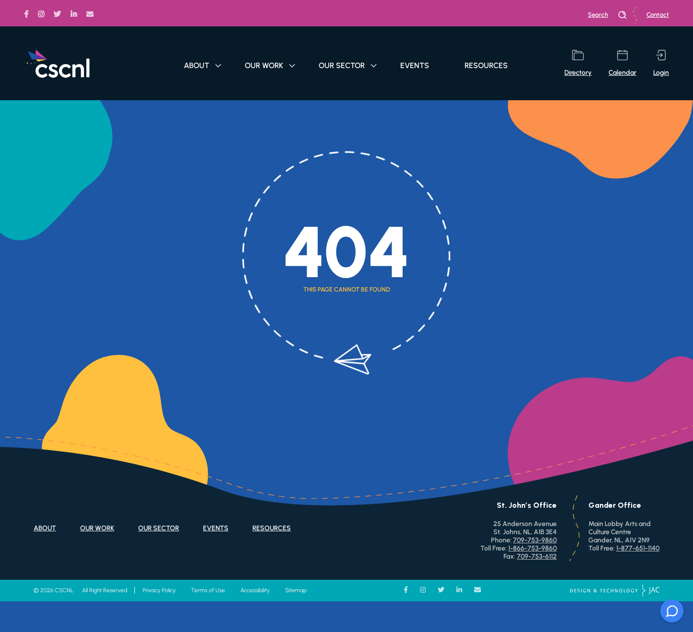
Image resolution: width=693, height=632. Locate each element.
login (661, 63)
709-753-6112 (537, 556)
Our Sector (348, 65)
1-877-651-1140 (637, 548)
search (607, 15)
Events (414, 65)
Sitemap (296, 590)
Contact (657, 14)
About (202, 65)
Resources (486, 65)
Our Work (270, 65)
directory (578, 63)
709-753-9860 (535, 540)
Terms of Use (208, 590)
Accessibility (255, 590)
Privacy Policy (159, 590)
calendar (622, 63)
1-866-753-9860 (532, 548)
